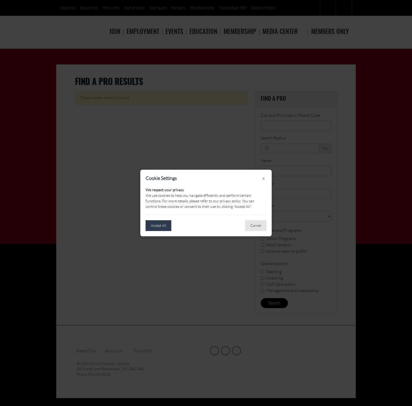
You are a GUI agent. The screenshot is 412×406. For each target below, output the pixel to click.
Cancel (255, 225)
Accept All (158, 225)
